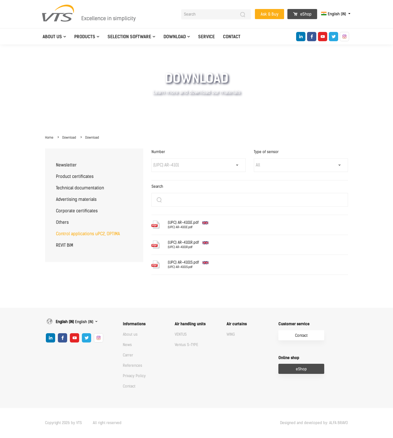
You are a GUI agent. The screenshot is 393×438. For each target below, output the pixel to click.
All (258, 165)
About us (52, 36)
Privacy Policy (134, 376)
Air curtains (237, 324)
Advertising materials (76, 199)
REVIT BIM (64, 245)
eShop (302, 14)
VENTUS (181, 334)
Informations (134, 324)
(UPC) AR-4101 (166, 165)
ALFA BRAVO (338, 423)
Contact (231, 36)
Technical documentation (80, 187)
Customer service (293, 324)
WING (231, 334)
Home (49, 137)
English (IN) (334, 14)
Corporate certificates (77, 210)
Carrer (128, 355)
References (132, 365)
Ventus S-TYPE (186, 344)
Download (174, 36)
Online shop (288, 358)
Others (62, 222)
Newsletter (66, 165)
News (127, 344)
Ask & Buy (269, 14)
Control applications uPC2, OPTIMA (88, 233)
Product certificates (75, 176)
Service (206, 36)
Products (84, 36)
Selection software (129, 36)
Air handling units (190, 324)
